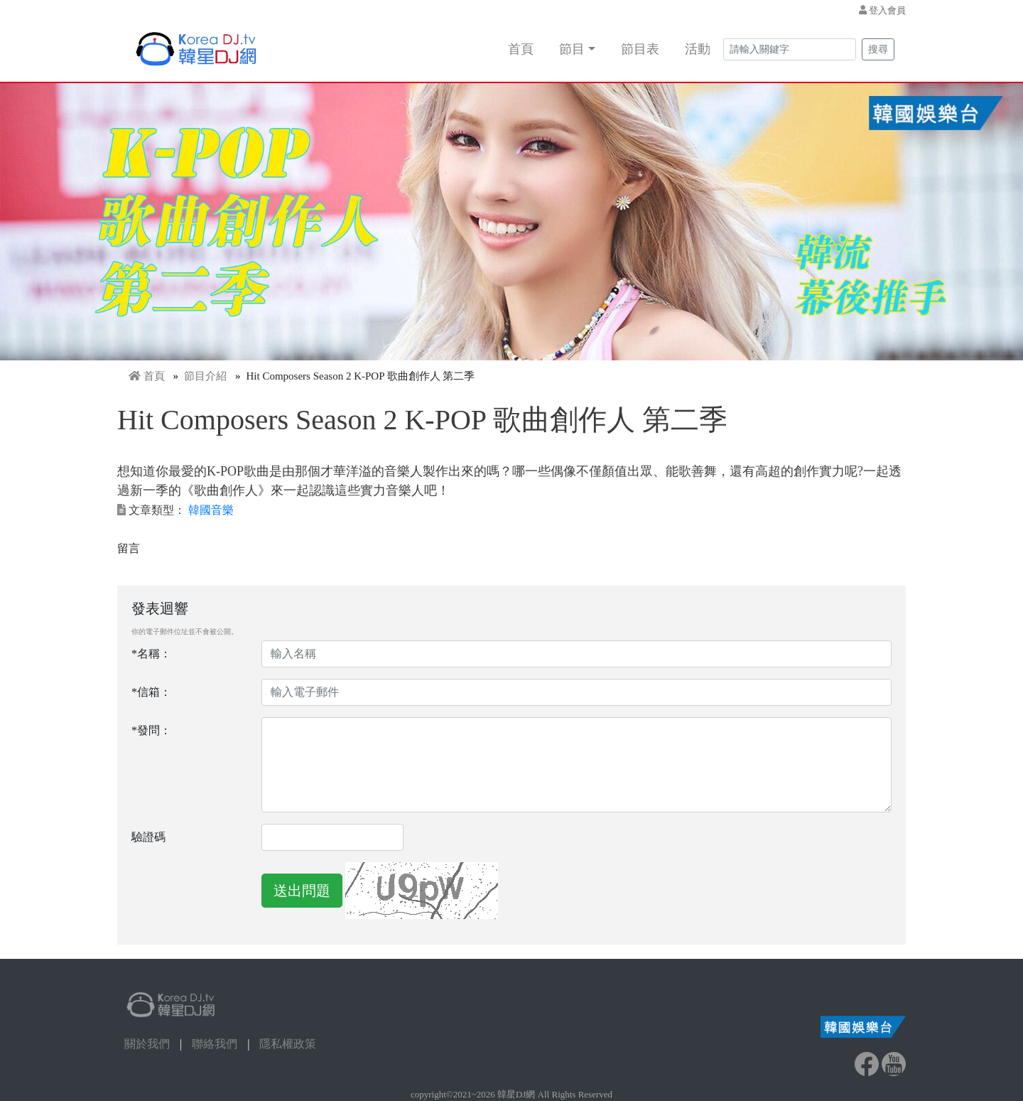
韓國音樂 (211, 510)
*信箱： (151, 692)
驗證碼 (148, 837)
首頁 (521, 49)
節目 (572, 49)
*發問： (151, 730)
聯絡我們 (214, 1044)
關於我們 (147, 1044)
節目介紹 (205, 376)
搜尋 (878, 49)
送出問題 (302, 890)
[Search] (789, 49)
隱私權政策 (287, 1044)
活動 (697, 49)
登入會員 (887, 10)
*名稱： (151, 654)
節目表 (640, 49)
